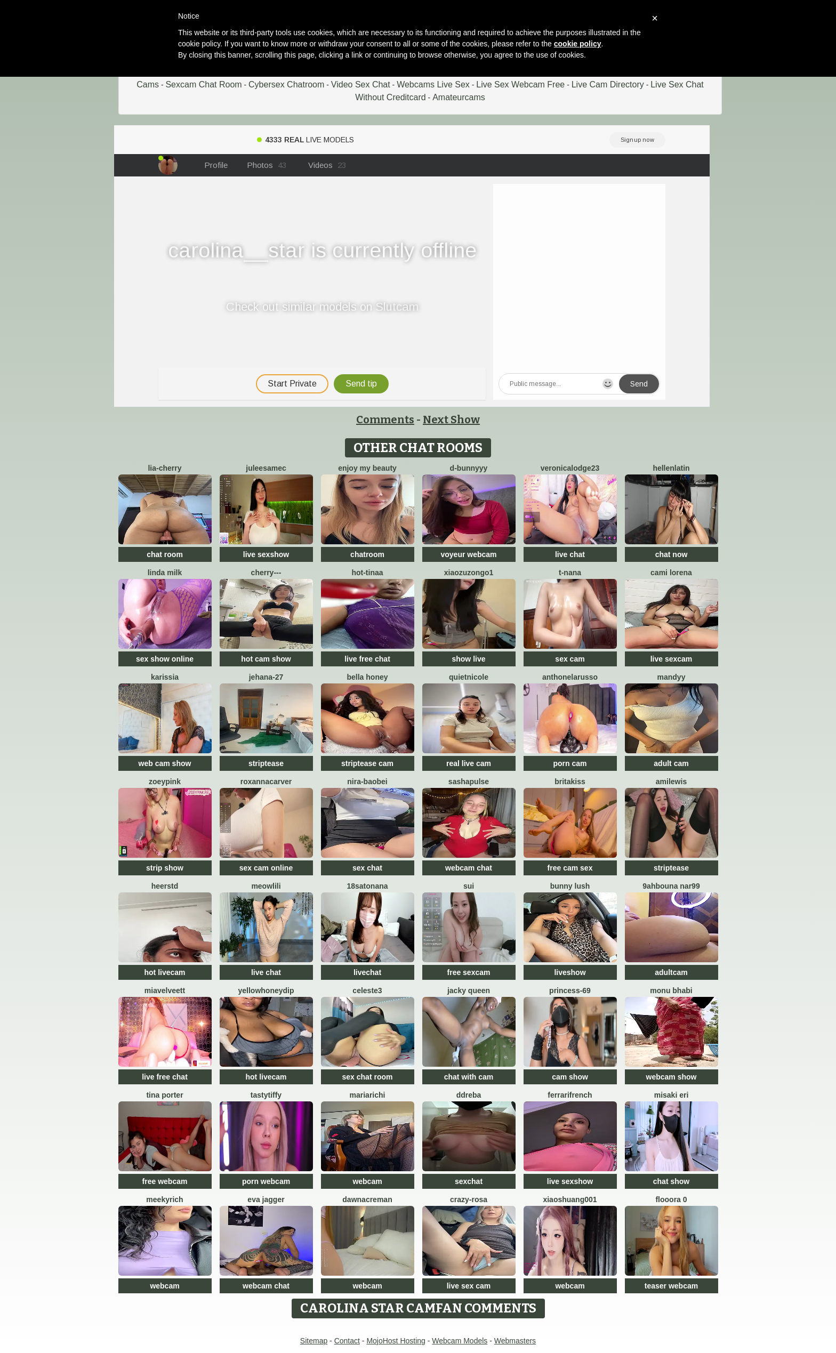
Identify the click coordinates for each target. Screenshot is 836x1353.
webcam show (671, 1077)
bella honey (367, 677)
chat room (165, 554)
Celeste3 (367, 990)
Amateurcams (458, 97)
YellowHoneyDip (266, 990)
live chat (570, 554)
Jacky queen (468, 990)
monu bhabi (671, 990)
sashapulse (468, 781)
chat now (671, 554)
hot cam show (266, 659)
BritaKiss (569, 781)
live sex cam (469, 1286)
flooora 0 (671, 1199)
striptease (266, 763)
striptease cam (367, 763)
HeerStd (165, 886)
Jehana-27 (266, 677)
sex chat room (367, 1077)
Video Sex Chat (360, 84)
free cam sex (570, 868)
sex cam (569, 659)
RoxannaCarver (266, 781)
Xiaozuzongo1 (469, 572)
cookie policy (577, 43)
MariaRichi (367, 1095)
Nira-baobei (367, 781)
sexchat (469, 1181)
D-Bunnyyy (469, 468)
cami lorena (671, 572)
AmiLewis (671, 781)
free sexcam (469, 972)
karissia (165, 677)
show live (468, 659)
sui (468, 886)
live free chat (367, 659)
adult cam (671, 763)
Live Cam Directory (608, 84)
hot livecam (164, 972)
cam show (570, 1077)
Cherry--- (266, 572)
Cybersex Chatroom (286, 84)
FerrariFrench (570, 1095)
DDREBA (468, 1095)
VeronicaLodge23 (570, 468)
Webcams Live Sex (433, 84)
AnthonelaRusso (570, 677)
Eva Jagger (265, 1199)
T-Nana (570, 572)
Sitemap (313, 1340)
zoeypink (165, 781)
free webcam (165, 1181)
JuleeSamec (266, 468)
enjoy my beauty (367, 468)
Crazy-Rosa (468, 1199)
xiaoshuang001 (570, 1199)
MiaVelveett (164, 990)
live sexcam (671, 659)
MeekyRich (164, 1199)
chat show (671, 1181)
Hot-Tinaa (367, 572)
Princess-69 (570, 990)
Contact (347, 1340)
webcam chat (468, 868)
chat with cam (469, 1077)
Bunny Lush (570, 886)
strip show (164, 868)
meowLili (265, 886)
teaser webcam (671, 1286)
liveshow (569, 972)
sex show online (165, 659)
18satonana (367, 886)
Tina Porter (164, 1095)
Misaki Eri (671, 1095)
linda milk (165, 572)
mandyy (671, 677)
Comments (385, 419)
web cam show (165, 763)
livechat (367, 972)
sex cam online (266, 868)
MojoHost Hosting (395, 1340)
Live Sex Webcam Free (520, 84)
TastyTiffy (266, 1095)
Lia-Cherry (164, 468)
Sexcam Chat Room (203, 84)
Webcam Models (459, 1340)
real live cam (468, 763)
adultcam (671, 972)
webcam (367, 1181)
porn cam (569, 763)
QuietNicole (468, 677)
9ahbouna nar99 (671, 886)
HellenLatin (671, 468)
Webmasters (515, 1340)
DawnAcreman (367, 1199)
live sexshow (266, 554)
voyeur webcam (468, 554)
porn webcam (266, 1181)
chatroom (367, 554)
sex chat (367, 868)
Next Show (451, 419)
